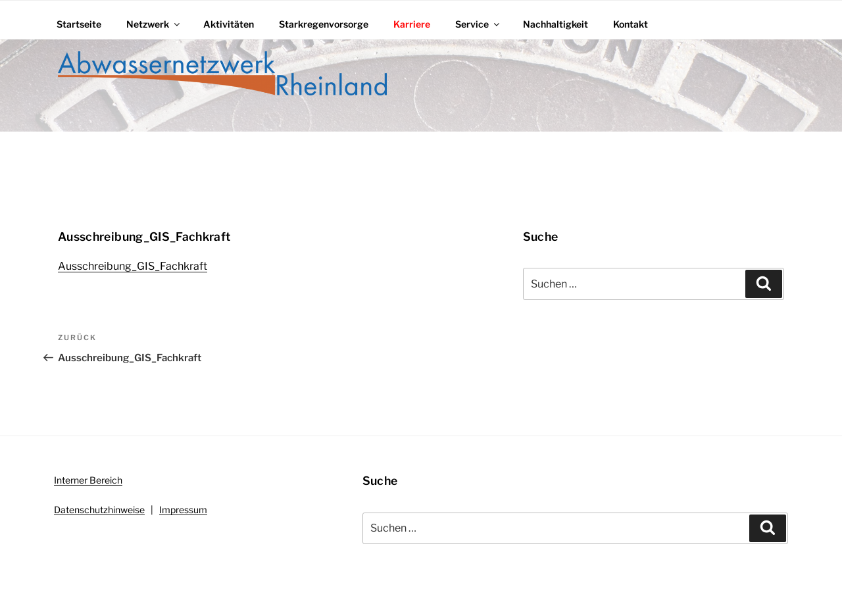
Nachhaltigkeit (555, 24)
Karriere (411, 24)
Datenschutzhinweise (99, 509)
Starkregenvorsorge (323, 24)
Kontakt (630, 24)
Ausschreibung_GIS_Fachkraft (132, 266)
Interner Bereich (88, 480)
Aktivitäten (228, 24)
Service (478, 24)
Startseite (79, 24)
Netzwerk (154, 24)
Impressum (183, 509)
